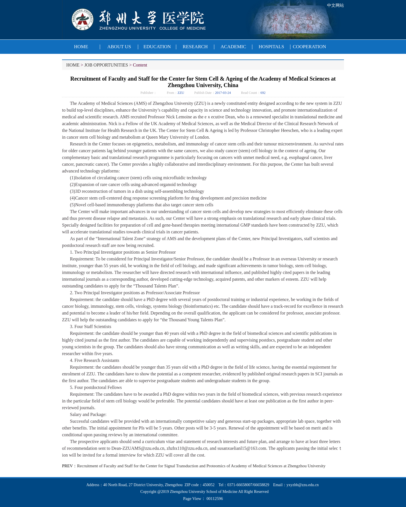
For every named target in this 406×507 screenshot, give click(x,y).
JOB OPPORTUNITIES (106, 65)
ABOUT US (119, 46)
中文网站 (335, 5)
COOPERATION (309, 46)
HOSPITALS (271, 46)
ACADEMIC (233, 46)
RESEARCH (195, 46)
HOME (81, 46)
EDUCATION (157, 46)
